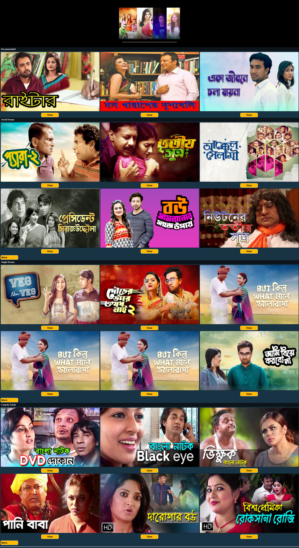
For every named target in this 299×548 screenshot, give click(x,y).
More (4, 257)
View (50, 115)
